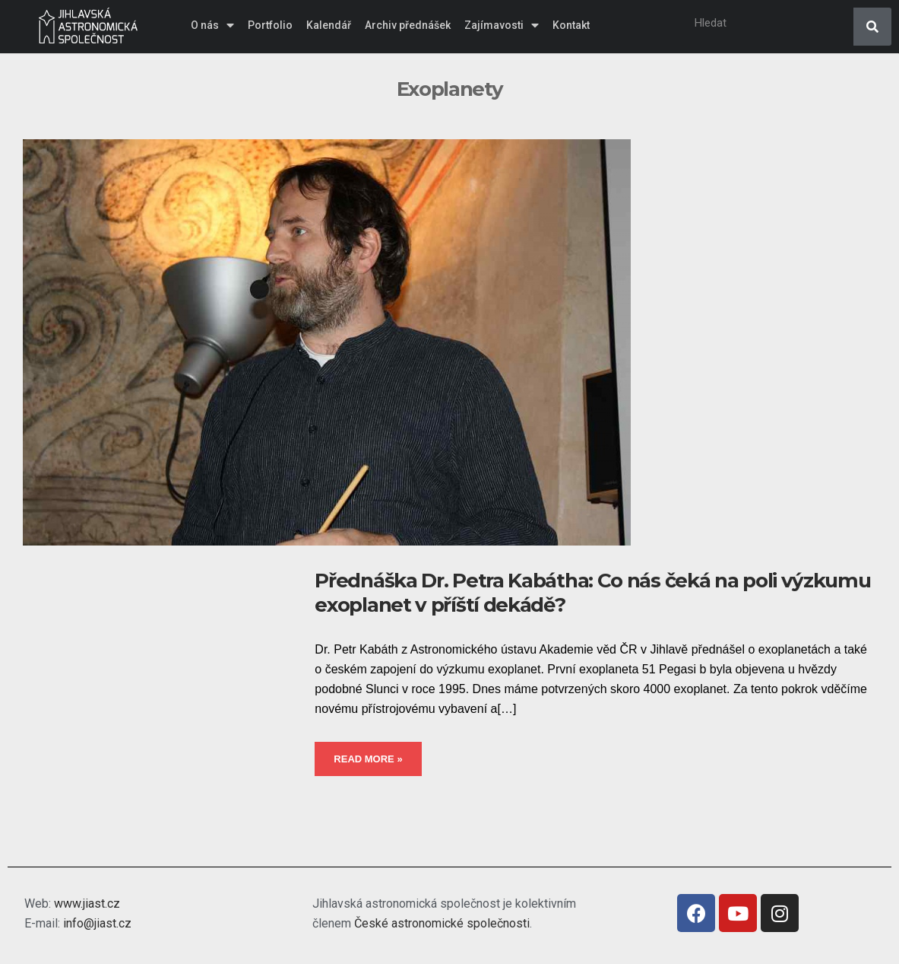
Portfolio (270, 25)
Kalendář (328, 25)
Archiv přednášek (408, 25)
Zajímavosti (501, 25)
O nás (212, 25)
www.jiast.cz (87, 903)
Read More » (368, 759)
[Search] (872, 27)
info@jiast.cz (97, 923)
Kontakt (571, 25)
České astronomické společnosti (442, 923)
